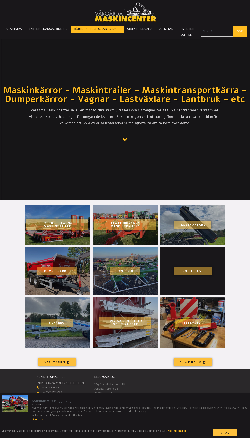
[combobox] (217, 31)
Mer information (177, 431)
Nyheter (187, 29)
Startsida (14, 29)
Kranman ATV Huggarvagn (52, 401)
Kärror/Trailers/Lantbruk (97, 29)
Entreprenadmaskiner (48, 29)
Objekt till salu (139, 29)
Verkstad (166, 29)
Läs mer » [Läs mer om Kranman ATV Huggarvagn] (37, 419)
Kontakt (187, 35)
